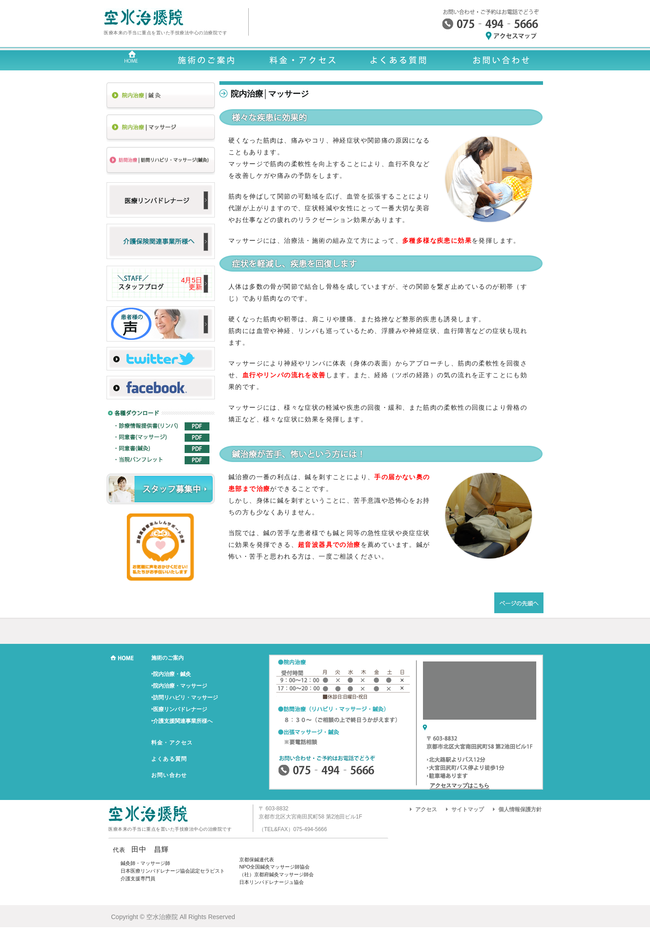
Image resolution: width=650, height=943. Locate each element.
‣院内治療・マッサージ (179, 686)
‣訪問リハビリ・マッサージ (184, 697)
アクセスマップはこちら (459, 785)
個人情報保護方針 (520, 809)
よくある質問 (169, 759)
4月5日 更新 (191, 283)
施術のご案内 (167, 658)
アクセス (426, 809)
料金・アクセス (172, 743)
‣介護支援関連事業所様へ (182, 721)
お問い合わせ (169, 775)
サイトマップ (467, 809)
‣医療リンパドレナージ (179, 709)
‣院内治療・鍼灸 (171, 674)
